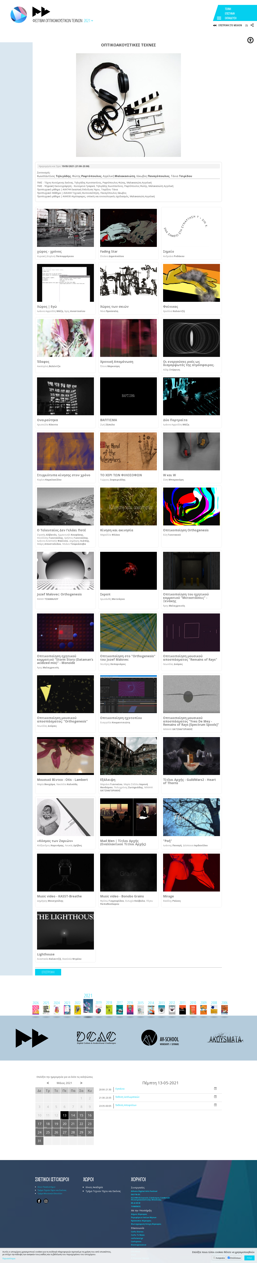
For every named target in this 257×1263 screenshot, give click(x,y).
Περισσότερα (8, 1258)
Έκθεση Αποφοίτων (126, 1105)
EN (246, 25)
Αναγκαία (220, 1258)
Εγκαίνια (119, 1089)
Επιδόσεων (235, 1258)
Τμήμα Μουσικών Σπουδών (50, 1194)
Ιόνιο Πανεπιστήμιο (46, 1187)
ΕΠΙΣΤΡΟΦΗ (48, 972)
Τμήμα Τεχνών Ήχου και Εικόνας (52, 1190)
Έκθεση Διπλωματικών (127, 1097)
